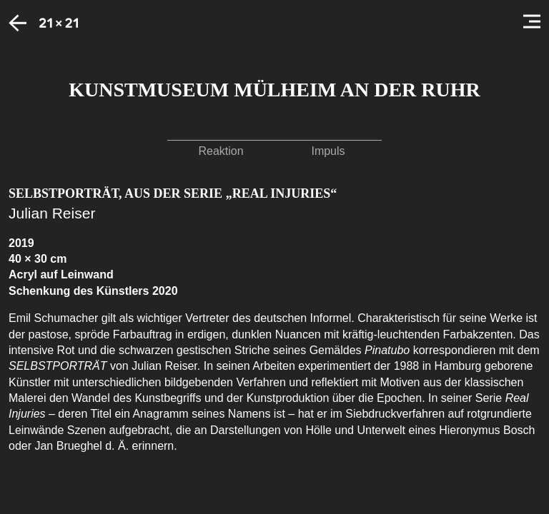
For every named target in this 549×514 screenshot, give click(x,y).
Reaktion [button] (220, 151)
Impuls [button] (328, 151)
